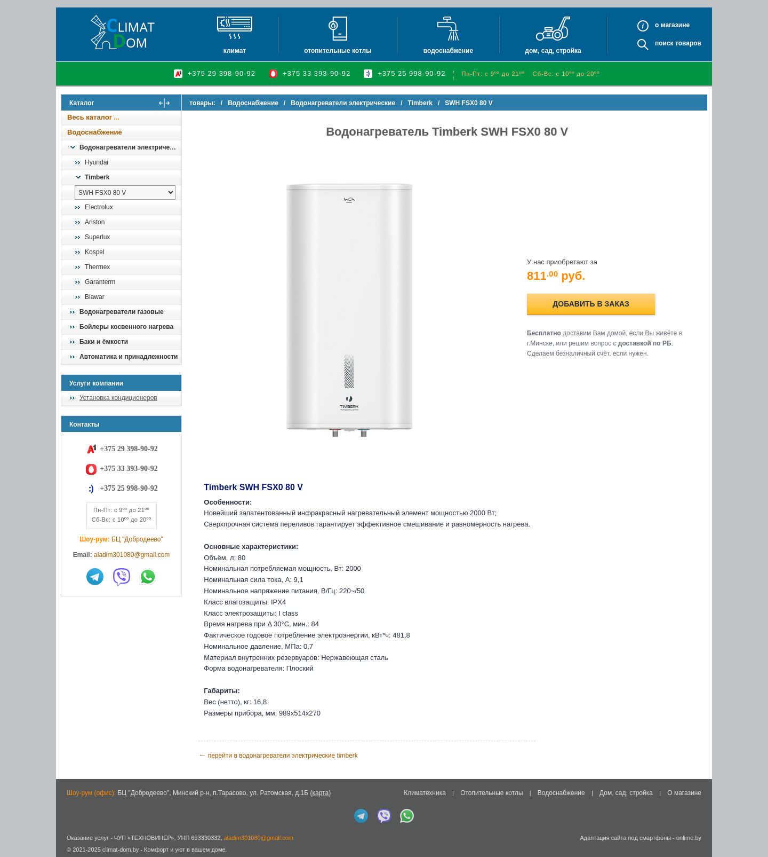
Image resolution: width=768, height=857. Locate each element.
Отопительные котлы (337, 50)
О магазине (684, 789)
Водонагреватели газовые (121, 312)
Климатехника (425, 789)
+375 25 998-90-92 (411, 73)
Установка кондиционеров (118, 398)
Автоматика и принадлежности (128, 356)
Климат (234, 50)
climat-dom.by (120, 846)
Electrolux (99, 207)
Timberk (97, 177)
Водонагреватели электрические (130, 147)
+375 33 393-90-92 (316, 73)
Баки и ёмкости (103, 341)
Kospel (95, 252)
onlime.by (688, 834)
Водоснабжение (448, 50)
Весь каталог (89, 117)
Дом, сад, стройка (553, 50)
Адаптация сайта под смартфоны (625, 834)
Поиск (664, 43)
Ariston (95, 222)
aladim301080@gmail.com (132, 555)
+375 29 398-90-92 (221, 73)
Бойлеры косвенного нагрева (126, 327)
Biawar (95, 297)
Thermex (97, 267)
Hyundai (96, 162)
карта (320, 789)
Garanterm (100, 282)
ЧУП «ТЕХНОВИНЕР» (144, 834)
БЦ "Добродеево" (137, 539)
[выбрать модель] (125, 192)
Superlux (97, 237)
